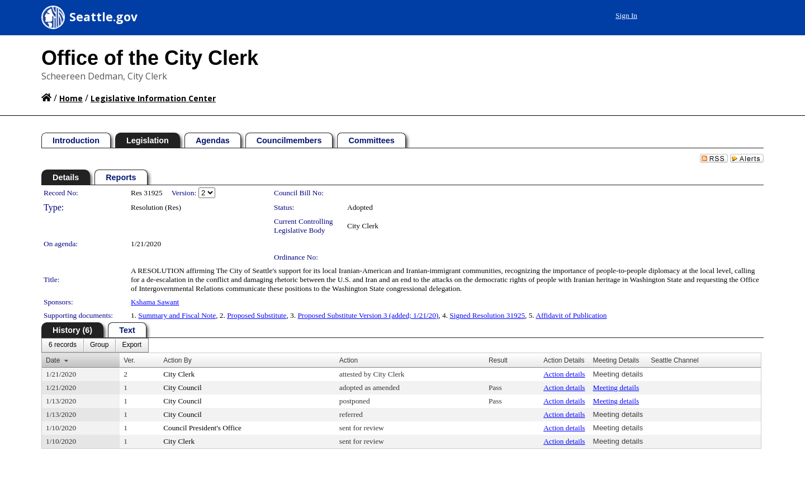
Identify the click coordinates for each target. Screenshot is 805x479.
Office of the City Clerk (149, 57)
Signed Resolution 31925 (487, 315)
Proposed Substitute (256, 315)
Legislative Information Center (153, 98)
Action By (177, 360)
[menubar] (95, 345)
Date (53, 360)
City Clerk (362, 226)
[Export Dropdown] (131, 345)
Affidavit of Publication (571, 315)
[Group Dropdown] (99, 345)
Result (498, 360)
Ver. (129, 360)
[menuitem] (62, 345)
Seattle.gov (103, 17)
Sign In (626, 15)
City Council (182, 387)
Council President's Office (202, 428)
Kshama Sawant (155, 302)
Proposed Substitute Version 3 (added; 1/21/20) (367, 315)
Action (348, 360)
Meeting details (618, 374)
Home (71, 98)
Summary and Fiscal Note (177, 315)
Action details (564, 374)
